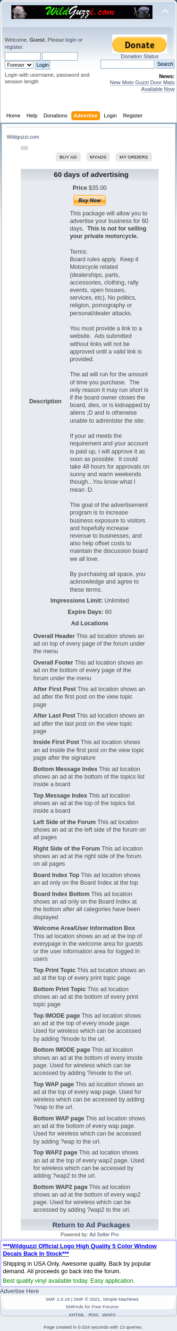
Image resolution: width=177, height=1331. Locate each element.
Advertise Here (19, 1291)
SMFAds (75, 1306)
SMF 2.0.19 (57, 1299)
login (70, 40)
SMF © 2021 (87, 1299)
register (13, 47)
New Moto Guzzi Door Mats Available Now (142, 85)
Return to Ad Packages (91, 1225)
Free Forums (105, 1306)
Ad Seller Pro (103, 1234)
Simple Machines (121, 1299)
